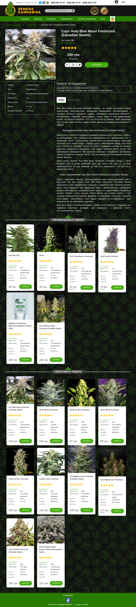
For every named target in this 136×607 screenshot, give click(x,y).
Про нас (38, 19)
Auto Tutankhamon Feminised (81, 256)
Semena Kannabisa (14, 25)
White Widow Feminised (48, 410)
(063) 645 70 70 (73, 3)
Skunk (41, 255)
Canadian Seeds (31, 25)
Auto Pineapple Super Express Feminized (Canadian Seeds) (50, 549)
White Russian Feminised (79, 410)
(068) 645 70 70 (89, 3)
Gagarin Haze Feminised (48, 479)
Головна (25, 19)
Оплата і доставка (87, 19)
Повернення (67, 19)
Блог (103, 19)
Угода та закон (81, 604)
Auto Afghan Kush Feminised (111, 480)
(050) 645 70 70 (58, 3)
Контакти (51, 19)
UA (124, 2)
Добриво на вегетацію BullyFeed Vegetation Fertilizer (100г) (20, 325)
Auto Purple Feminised (109, 256)
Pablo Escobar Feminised (18, 479)
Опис (61, 100)
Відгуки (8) (73, 100)
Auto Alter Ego (14, 255)
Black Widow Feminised (109, 410)
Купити (96, 64)
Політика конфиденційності (60, 604)
